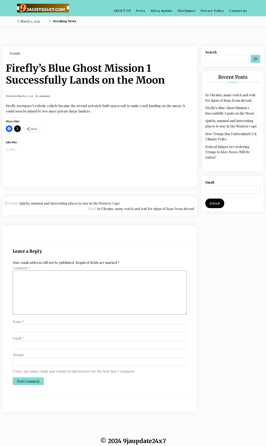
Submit (214, 203)
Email (18, 338)
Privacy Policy (212, 11)
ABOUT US (122, 11)
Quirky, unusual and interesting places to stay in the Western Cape (231, 123)
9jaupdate (44, 96)
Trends (14, 53)
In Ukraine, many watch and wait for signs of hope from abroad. (230, 98)
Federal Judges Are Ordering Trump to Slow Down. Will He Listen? (227, 152)
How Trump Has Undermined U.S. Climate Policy (231, 136)
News (140, 11)
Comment (21, 268)
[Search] (255, 59)
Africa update (161, 11)
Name (18, 321)
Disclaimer (186, 11)
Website (18, 355)
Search (211, 52)
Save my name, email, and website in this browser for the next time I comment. (75, 371)
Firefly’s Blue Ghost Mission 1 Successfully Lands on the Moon (229, 110)
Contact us (238, 11)
